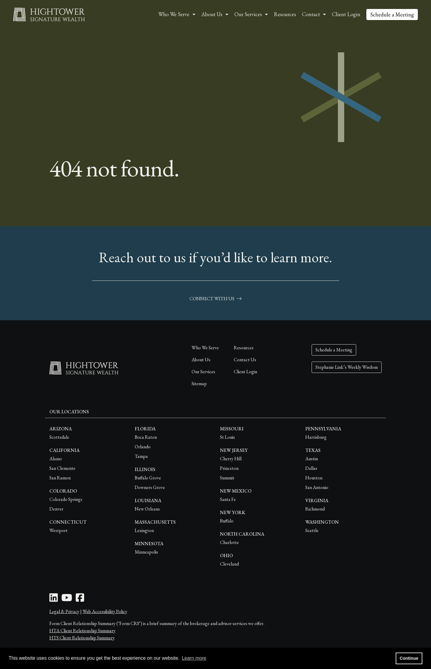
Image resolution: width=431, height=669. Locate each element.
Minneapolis (146, 552)
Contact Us (245, 359)
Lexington (144, 530)
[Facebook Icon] (80, 599)
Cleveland (229, 564)
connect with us (215, 298)
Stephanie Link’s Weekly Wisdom (346, 367)
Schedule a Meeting (392, 14)
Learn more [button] (194, 658)
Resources (285, 14)
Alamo (55, 458)
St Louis (227, 437)
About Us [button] (211, 14)
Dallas (311, 468)
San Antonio (316, 487)
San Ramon (60, 478)
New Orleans (147, 509)
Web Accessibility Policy (105, 611)
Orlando (143, 447)
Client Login (346, 14)
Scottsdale (59, 437)
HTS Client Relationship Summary (82, 638)
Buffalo (226, 521)
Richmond (315, 509)
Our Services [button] (248, 14)
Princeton (229, 468)
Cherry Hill (231, 458)
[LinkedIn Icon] (53, 599)
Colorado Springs (65, 499)
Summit (227, 478)
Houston (313, 478)
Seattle (311, 530)
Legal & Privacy (64, 611)
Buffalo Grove (148, 478)
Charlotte (229, 542)
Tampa (141, 456)
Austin (311, 458)
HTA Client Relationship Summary (82, 630)
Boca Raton (146, 437)
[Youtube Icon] (66, 599)
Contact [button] (311, 14)
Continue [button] (409, 658)
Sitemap (199, 383)
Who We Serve (205, 348)
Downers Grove (150, 487)
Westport (58, 530)
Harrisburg (316, 437)
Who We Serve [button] (173, 14)
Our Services (203, 371)
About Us (201, 359)
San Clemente (62, 468)
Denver (56, 509)
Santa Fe (228, 499)
